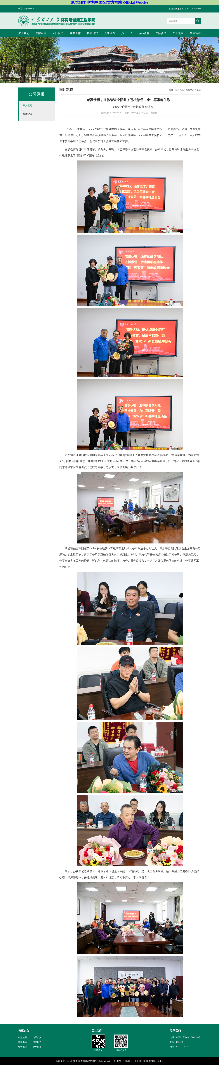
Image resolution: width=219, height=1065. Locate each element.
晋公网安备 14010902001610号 (149, 1061)
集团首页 (173, 8)
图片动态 (190, 90)
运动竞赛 (143, 33)
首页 (171, 90)
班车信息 (37, 1046)
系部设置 (40, 33)
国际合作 (160, 33)
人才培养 (109, 33)
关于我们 (23, 33)
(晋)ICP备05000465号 (122, 1061)
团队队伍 (58, 33)
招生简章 (195, 33)
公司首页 (184, 8)
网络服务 (37, 1042)
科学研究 (92, 33)
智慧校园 (22, 1037)
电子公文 (37, 1037)
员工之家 (178, 33)
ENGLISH (196, 8)
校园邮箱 (22, 1042)
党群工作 (75, 33)
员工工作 (126, 33)
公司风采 (179, 90)
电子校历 (22, 1046)
